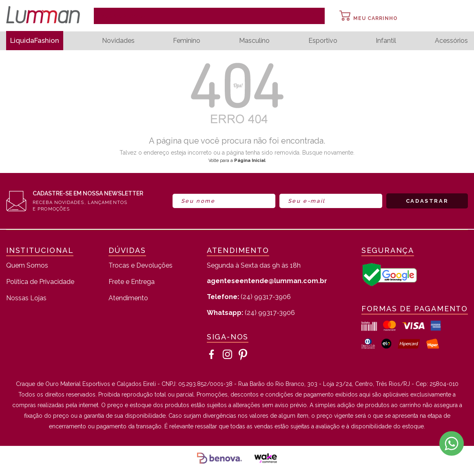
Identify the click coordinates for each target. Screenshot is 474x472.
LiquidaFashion (37, 40)
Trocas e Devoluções (141, 265)
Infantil (387, 41)
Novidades (122, 41)
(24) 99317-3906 (249, 297)
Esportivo (324, 41)
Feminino (190, 41)
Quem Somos (27, 265)
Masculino (256, 41)
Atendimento (128, 298)
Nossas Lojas (26, 298)
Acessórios (451, 41)
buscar (313, 16)
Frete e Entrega (132, 282)
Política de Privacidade (40, 282)
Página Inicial (250, 160)
